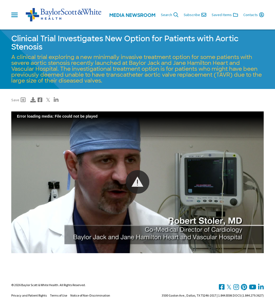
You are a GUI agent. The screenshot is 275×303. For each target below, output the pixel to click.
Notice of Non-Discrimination (90, 295)
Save (18, 100)
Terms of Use (58, 295)
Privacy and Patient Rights (29, 295)
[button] (137, 182)
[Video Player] (137, 182)
